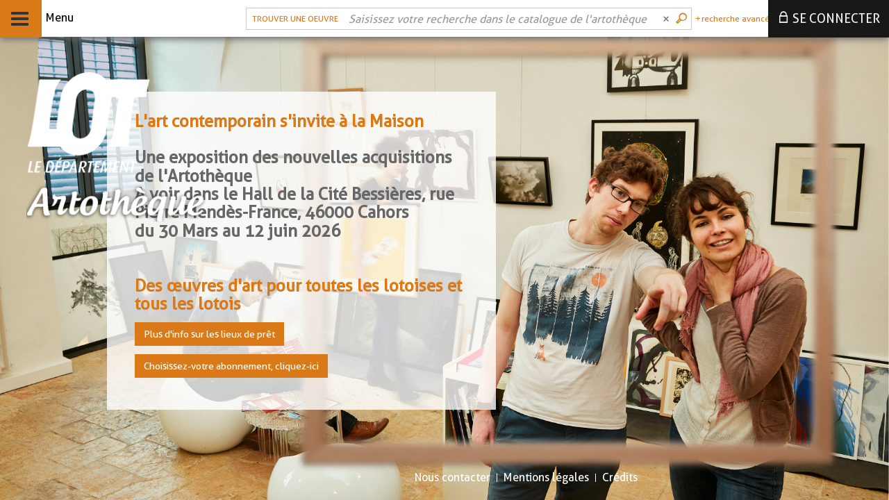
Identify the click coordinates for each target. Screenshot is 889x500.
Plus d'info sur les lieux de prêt (209, 334)
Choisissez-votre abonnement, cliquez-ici (231, 366)
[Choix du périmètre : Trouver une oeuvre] (293, 18)
